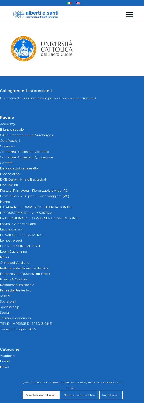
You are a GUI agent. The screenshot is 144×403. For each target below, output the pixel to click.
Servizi (5, 296)
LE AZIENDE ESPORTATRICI (22, 235)
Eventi (5, 361)
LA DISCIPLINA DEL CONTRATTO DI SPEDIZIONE (39, 218)
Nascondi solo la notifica (79, 394)
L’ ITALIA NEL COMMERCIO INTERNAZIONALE (36, 207)
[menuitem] (127, 14)
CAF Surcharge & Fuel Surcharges (26, 135)
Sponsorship (9, 307)
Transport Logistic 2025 (18, 329)
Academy (7, 124)
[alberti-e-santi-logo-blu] (60, 14)
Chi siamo (7, 146)
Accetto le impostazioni (41, 394)
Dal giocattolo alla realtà (19, 168)
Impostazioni (110, 394)
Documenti (9, 185)
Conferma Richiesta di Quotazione (26, 157)
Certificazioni (10, 141)
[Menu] (127, 14)
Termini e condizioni (15, 318)
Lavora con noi (11, 229)
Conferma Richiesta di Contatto (24, 152)
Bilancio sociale (12, 129)
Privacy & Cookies (13, 279)
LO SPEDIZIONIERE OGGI (20, 246)
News (4, 257)
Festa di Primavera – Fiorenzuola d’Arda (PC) (34, 190)
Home (5, 202)
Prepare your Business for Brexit (25, 274)
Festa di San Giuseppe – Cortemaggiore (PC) (34, 196)
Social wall (8, 301)
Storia (4, 312)
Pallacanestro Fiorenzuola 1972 (24, 268)
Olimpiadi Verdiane (14, 263)
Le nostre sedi (11, 240)
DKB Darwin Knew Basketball (23, 179)
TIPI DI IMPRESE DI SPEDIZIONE (26, 324)
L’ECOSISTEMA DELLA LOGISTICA (26, 213)
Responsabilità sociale (17, 285)
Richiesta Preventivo (16, 290)
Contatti (6, 163)
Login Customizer (13, 251)
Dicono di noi (10, 174)
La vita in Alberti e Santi (18, 224)
